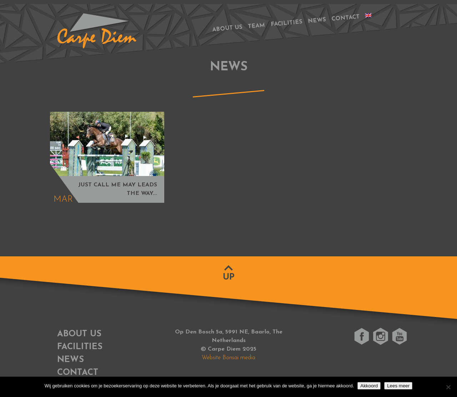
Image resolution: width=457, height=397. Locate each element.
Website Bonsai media (228, 358)
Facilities (287, 23)
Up (229, 277)
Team (256, 26)
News (317, 20)
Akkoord (369, 385)
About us (227, 28)
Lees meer (398, 385)
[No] (448, 387)
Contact (345, 18)
